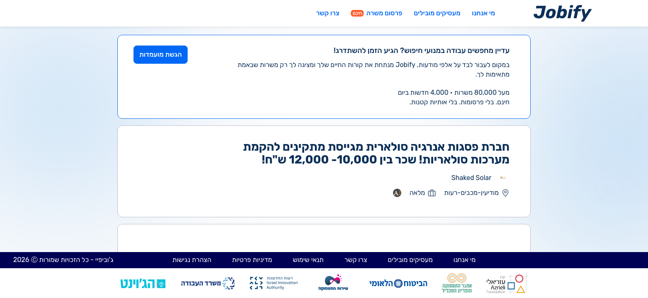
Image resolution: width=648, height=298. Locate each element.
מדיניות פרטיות (252, 260)
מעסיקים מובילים (437, 13)
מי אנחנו (483, 13)
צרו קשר (327, 13)
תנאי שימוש (308, 260)
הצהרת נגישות (191, 260)
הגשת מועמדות (160, 54)
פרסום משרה (376, 13)
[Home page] (563, 13)
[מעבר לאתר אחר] (503, 178)
